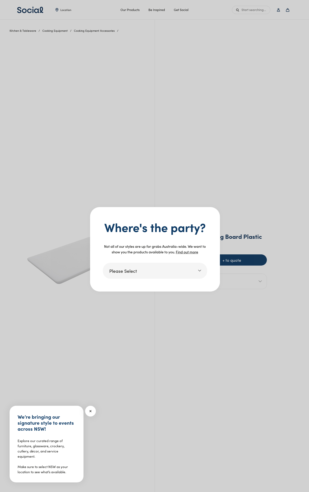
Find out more (187, 251)
